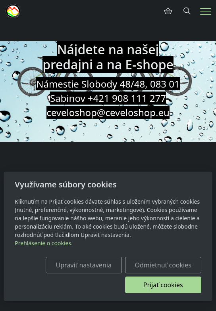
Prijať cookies (163, 284)
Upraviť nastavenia (83, 265)
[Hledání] (187, 11)
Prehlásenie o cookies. (44, 243)
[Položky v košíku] (168, 11)
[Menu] (205, 11)
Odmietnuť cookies (163, 265)
